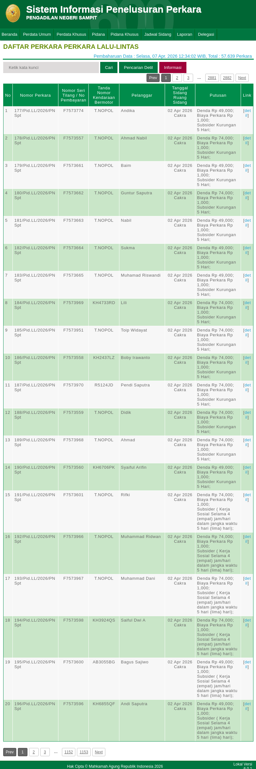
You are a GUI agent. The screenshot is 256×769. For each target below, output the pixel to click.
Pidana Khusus (125, 34)
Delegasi (206, 34)
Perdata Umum (37, 34)
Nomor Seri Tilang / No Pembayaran (73, 95)
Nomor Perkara (35, 95)
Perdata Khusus (72, 34)
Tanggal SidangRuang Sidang (180, 95)
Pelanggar (142, 95)
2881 (212, 78)
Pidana (98, 34)
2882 (227, 78)
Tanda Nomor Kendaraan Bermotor (104, 95)
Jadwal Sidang (157, 34)
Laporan (184, 34)
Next (242, 78)
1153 (83, 752)
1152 (68, 752)
